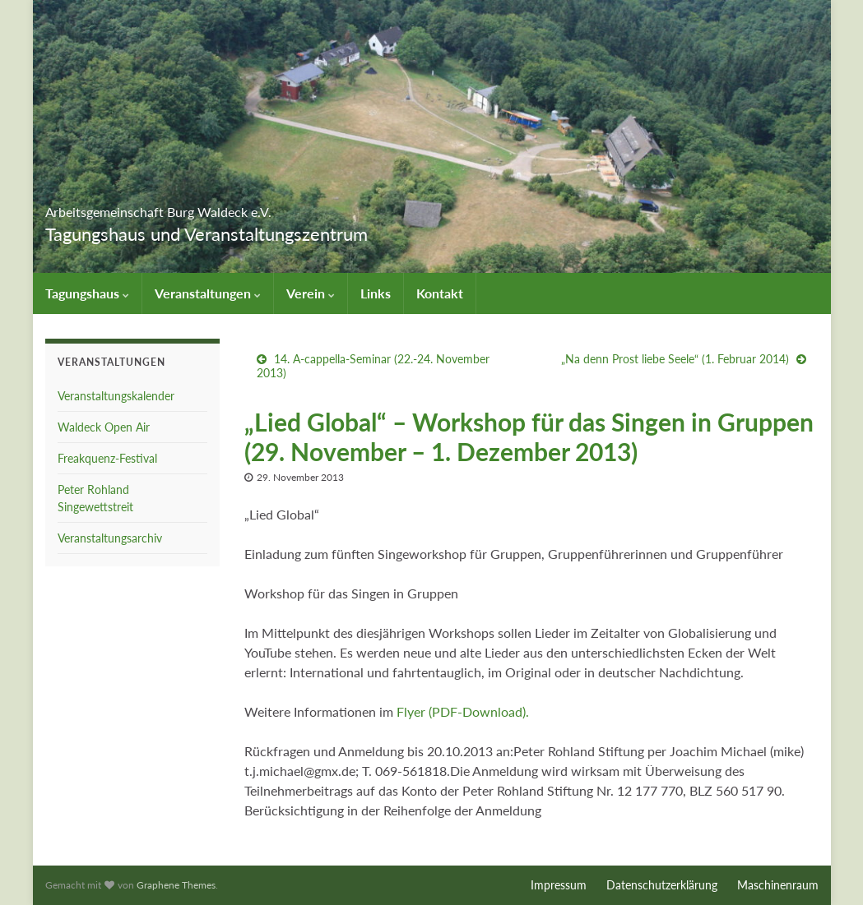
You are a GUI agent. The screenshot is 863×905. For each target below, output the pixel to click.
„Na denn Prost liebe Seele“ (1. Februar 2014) (675, 359)
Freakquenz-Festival (107, 458)
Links (375, 293)
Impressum (559, 885)
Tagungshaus (87, 293)
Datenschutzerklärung (661, 885)
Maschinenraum (778, 885)
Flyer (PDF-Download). (463, 711)
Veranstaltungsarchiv (110, 538)
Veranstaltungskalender (116, 396)
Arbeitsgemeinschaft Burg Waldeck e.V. (258, 207)
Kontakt (439, 293)
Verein (310, 293)
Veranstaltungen (208, 293)
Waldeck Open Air (104, 427)
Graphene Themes (176, 885)
